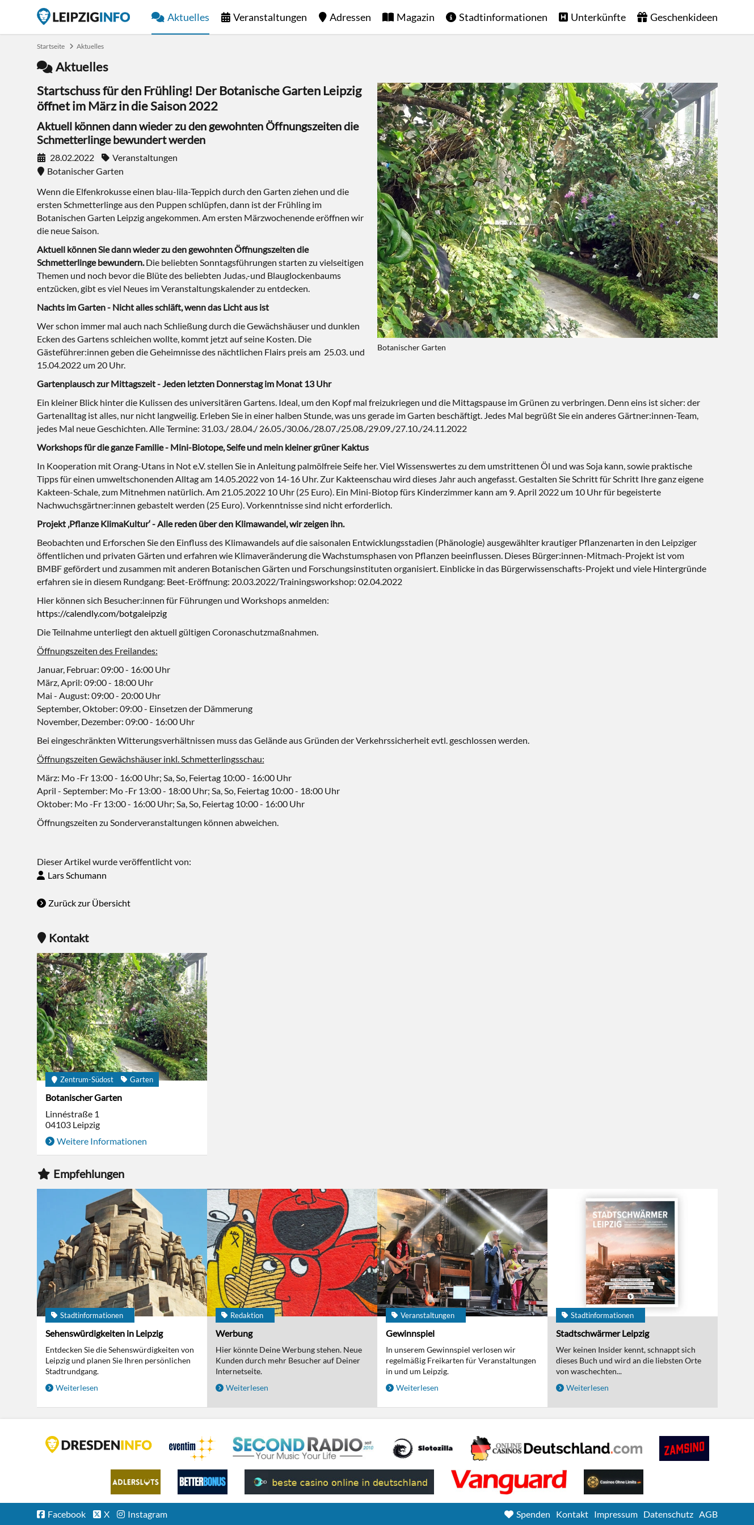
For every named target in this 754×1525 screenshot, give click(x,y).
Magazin (416, 17)
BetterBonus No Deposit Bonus (203, 1481)
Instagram (147, 1514)
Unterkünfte (598, 17)
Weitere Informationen (102, 1141)
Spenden (533, 1514)
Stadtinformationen (503, 17)
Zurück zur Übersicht (89, 902)
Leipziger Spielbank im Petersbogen (556, 1448)
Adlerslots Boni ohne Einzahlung (136, 1481)
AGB (708, 1514)
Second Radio (303, 1448)
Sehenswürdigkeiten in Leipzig (104, 1333)
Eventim (192, 1448)
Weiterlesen (77, 1387)
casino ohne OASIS (509, 1481)
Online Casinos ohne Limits (613, 1481)
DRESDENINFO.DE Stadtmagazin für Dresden (98, 1444)
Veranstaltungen (270, 17)
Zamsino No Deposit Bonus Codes (684, 1448)
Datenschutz (668, 1514)
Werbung (234, 1333)
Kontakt (572, 1514)
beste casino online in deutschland (339, 1481)
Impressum (616, 1514)
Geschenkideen (684, 17)
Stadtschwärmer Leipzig (602, 1333)
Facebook (67, 1514)
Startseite (83, 16)
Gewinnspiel (410, 1333)
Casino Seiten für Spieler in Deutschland (422, 1448)
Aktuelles (188, 17)
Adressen (350, 17)
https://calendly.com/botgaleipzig (102, 613)
